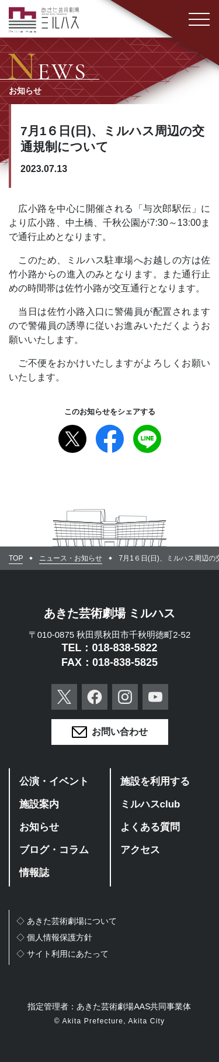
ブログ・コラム (54, 849)
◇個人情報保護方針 (54, 937)
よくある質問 (150, 827)
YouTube (155, 697)
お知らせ (39, 827)
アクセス (140, 849)
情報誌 (34, 872)
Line (147, 439)
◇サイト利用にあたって (62, 953)
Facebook (110, 439)
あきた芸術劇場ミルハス (44, 20)
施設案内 (39, 804)
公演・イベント (54, 781)
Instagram (125, 697)
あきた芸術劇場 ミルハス (110, 613)
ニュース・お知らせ (70, 558)
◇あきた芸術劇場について (66, 921)
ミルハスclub (150, 804)
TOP (16, 558)
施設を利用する (155, 781)
